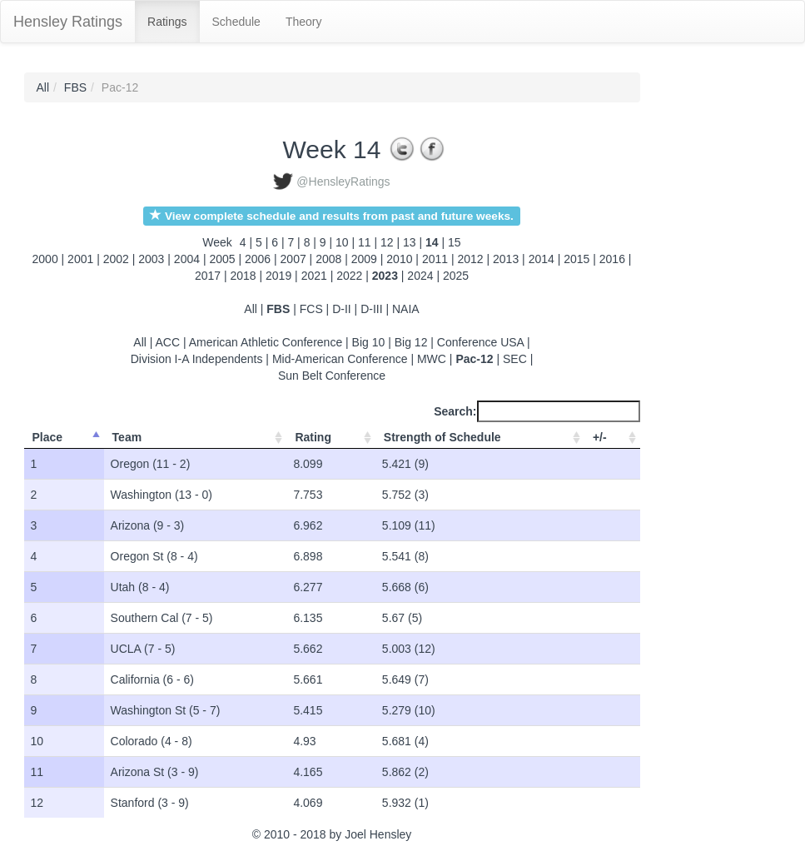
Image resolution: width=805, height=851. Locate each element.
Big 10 (368, 342)
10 (343, 242)
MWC (431, 359)
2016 (612, 259)
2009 (364, 259)
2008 (328, 259)
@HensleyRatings (343, 181)
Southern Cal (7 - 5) (162, 618)
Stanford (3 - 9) (150, 802)
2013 (506, 259)
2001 (80, 259)
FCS (311, 309)
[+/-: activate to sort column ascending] (612, 437)
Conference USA (480, 342)
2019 (278, 275)
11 (366, 242)
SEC (515, 359)
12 (388, 242)
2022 (349, 275)
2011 (435, 259)
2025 (456, 275)
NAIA (406, 309)
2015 (576, 259)
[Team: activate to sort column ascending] (195, 437)
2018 (243, 275)
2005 (222, 259)
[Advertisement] (715, 322)
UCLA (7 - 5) (143, 648)
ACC (168, 342)
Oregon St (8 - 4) (154, 556)
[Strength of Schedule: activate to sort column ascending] (479, 437)
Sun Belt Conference (331, 375)
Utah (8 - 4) (140, 587)
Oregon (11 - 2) (151, 463)
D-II (341, 309)
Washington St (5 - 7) (166, 710)
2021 (314, 275)
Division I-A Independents (197, 359)
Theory (304, 21)
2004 (187, 259)
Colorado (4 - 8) (151, 741)
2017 (208, 275)
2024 (420, 275)
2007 (293, 259)
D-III (371, 309)
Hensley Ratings (67, 21)
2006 (258, 259)
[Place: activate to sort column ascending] (64, 437)
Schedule (236, 21)
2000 (45, 259)
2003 (151, 259)
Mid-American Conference (340, 359)
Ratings (166, 21)
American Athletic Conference (265, 342)
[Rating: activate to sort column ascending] (330, 437)
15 (454, 242)
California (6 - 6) (152, 679)
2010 (399, 259)
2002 (116, 259)
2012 (470, 259)
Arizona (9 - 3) (148, 525)
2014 (541, 259)
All (43, 87)
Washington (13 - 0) (161, 494)
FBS (75, 87)
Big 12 (411, 342)
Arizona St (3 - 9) (155, 772)
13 (411, 242)
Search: (536, 411)
